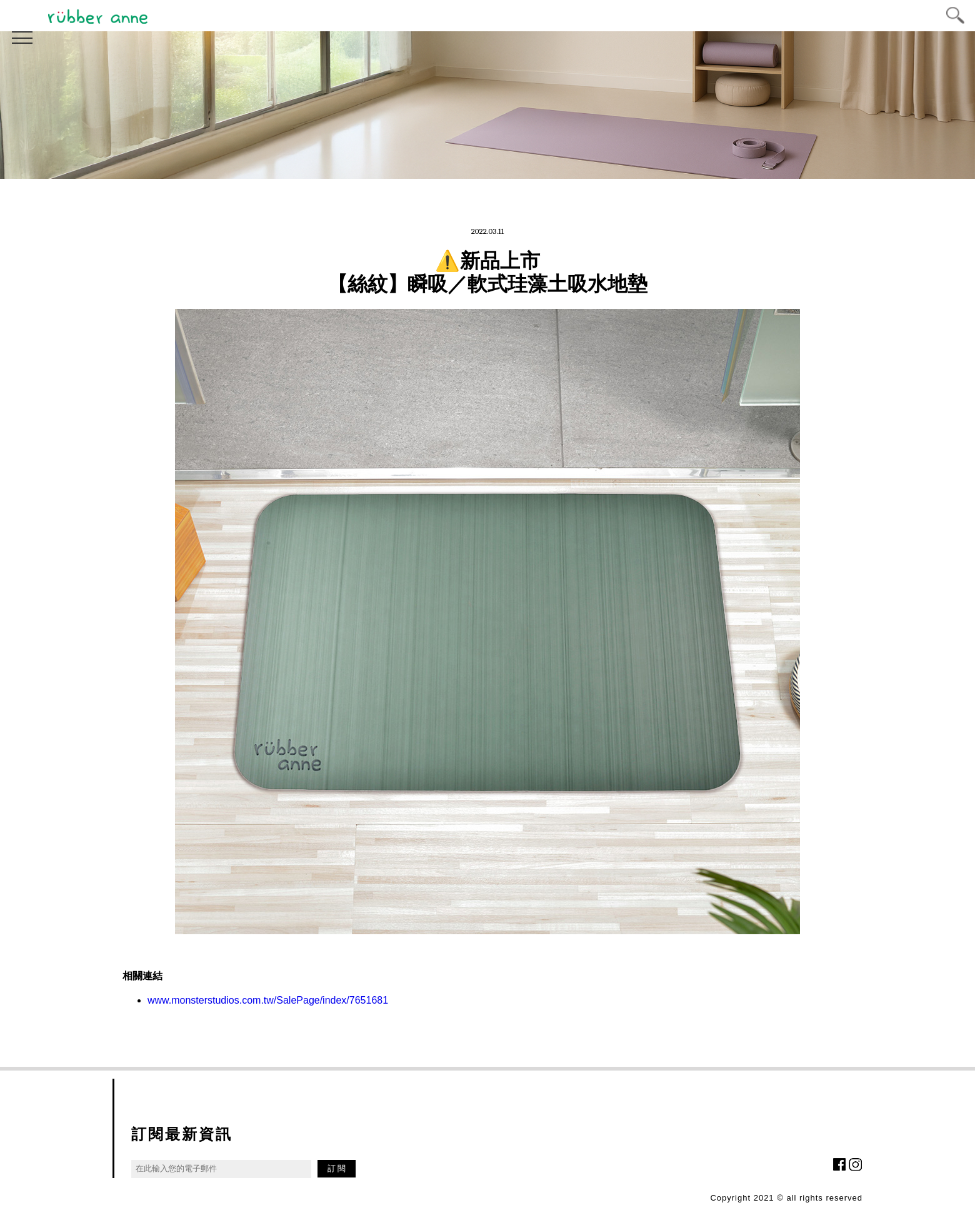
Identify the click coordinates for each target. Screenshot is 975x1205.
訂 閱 (337, 1168)
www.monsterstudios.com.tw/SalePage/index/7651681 (268, 1000)
